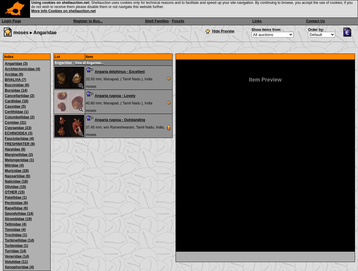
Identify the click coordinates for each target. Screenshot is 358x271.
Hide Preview (223, 31)
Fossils (178, 21)
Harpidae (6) (15, 149)
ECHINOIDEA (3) (18, 133)
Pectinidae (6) (16, 203)
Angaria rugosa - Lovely (115, 96)
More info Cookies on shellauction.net (63, 11)
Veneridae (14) (17, 256)
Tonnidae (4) (15, 230)
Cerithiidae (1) (17, 112)
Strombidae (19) (18, 219)
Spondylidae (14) (19, 214)
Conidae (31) (15, 122)
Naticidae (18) (16, 181)
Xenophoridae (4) (19, 267)
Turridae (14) (15, 251)
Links (257, 21)
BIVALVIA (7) (15, 80)
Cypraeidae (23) (18, 128)
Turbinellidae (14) (19, 240)
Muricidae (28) (17, 171)
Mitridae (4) (14, 165)
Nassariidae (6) (17, 176)
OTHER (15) (15, 192)
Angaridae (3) (16, 64)
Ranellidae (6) (16, 208)
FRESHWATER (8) (20, 144)
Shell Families (157, 21)
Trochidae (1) (16, 235)
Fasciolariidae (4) (19, 139)
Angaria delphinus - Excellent (120, 72)
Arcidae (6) (14, 74)
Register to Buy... (88, 21)
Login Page (11, 21)
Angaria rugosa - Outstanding (120, 120)
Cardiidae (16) (16, 101)
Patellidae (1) (16, 197)
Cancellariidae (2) (19, 96)
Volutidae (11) (16, 262)
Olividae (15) (15, 187)
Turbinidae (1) (16, 246)
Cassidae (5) (15, 106)
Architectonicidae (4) (22, 69)
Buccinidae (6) (17, 85)
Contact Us (315, 21)
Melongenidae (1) (19, 160)
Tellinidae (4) (15, 224)
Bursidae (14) (16, 90)
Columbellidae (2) (20, 117)
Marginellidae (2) (19, 155)
